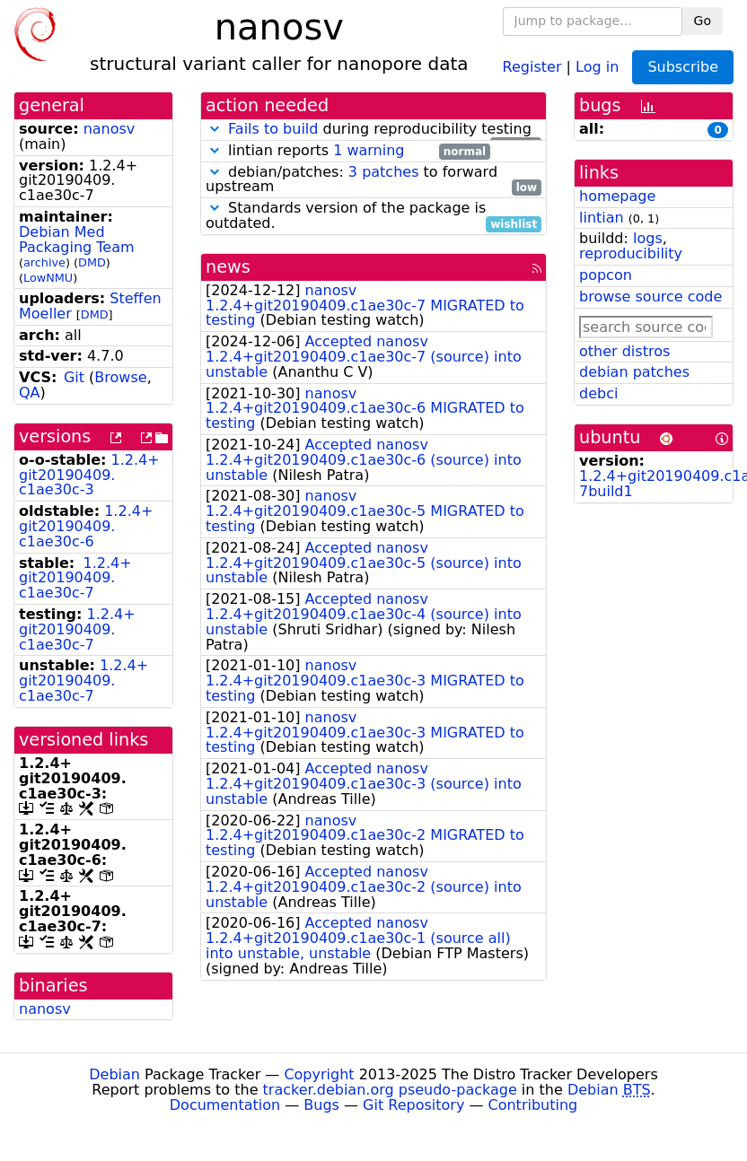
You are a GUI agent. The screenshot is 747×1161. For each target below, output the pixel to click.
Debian (114, 1074)
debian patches (634, 371)
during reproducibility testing (373, 129)
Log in (597, 65)
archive (44, 262)
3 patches (383, 171)
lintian (601, 217)
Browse (120, 377)
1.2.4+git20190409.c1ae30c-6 (86, 526)
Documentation (225, 1104)
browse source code (650, 296)
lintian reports (348, 151)
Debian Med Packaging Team (77, 239)
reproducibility (630, 253)
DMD (92, 262)
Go (702, 20)
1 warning (368, 150)
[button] (214, 128)
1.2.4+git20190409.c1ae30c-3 (89, 475)
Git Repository (413, 1104)
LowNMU (48, 277)
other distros (624, 351)
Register (532, 65)
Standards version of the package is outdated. (373, 216)
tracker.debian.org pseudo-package (390, 1089)
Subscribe (682, 66)
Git (74, 377)
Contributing (533, 1104)
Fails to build (273, 128)
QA (29, 392)
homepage (617, 196)
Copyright (319, 1074)
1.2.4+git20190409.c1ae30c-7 (75, 578)
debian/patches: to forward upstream (373, 180)
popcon (605, 275)
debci (598, 393)
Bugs (321, 1104)
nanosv (109, 128)
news (228, 267)
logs (648, 238)
